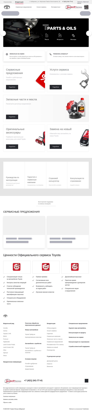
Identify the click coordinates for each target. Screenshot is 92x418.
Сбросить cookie (7, 402)
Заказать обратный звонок (83, 2)
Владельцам (19, 2)
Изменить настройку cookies (10, 399)
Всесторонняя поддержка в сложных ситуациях (45, 202)
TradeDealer (86, 409)
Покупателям (8, 2)
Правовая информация (9, 396)
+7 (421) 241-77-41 (67, 1)
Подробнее (24, 78)
